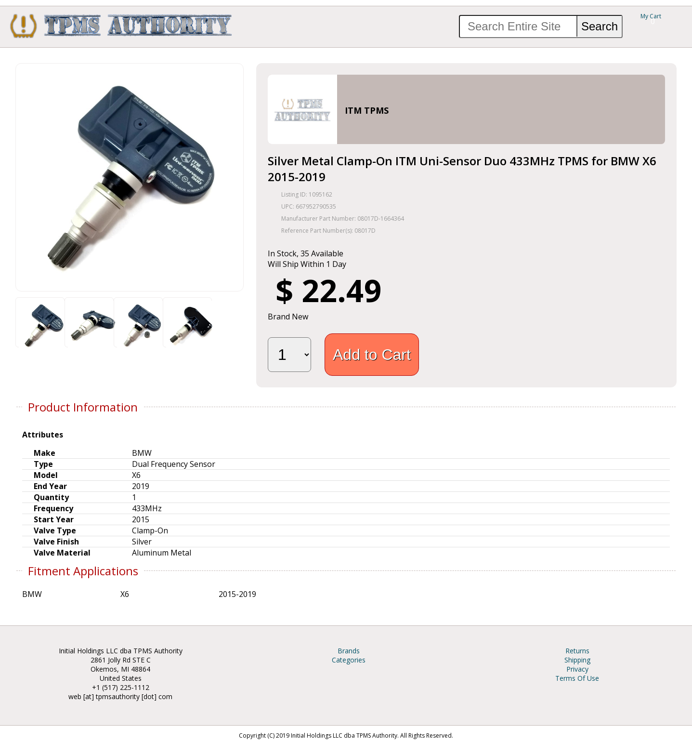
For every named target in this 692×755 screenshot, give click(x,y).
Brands (349, 650)
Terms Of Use (577, 678)
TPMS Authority (121, 25)
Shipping (577, 659)
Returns (577, 650)
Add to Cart (372, 354)
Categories (349, 659)
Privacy (577, 669)
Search (599, 26)
